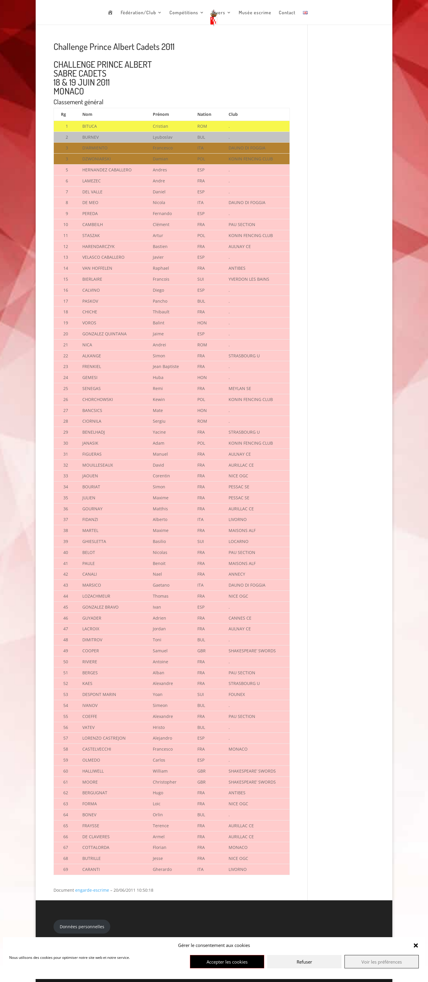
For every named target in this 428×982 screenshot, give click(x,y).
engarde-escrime (92, 890)
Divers (218, 12)
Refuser (304, 962)
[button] (416, 945)
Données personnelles (82, 926)
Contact (287, 12)
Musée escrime (255, 12)
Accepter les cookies (227, 962)
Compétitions (183, 12)
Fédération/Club (138, 12)
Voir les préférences (381, 962)
